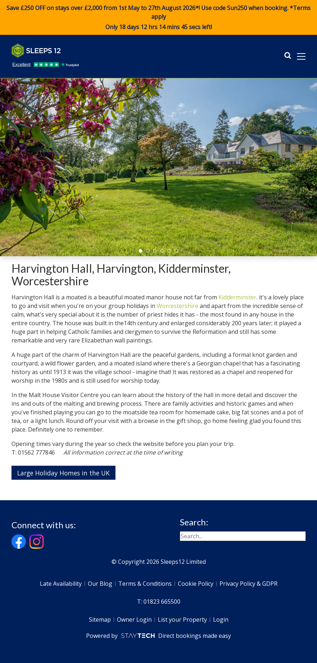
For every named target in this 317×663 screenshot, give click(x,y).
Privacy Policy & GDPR (248, 584)
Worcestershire (177, 306)
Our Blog (100, 584)
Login (220, 619)
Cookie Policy (195, 584)
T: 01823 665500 (158, 602)
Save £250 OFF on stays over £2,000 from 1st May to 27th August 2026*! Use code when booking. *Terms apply (158, 17)
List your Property (182, 619)
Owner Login (134, 619)
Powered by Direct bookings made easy (158, 635)
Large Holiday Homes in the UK (63, 473)
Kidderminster (237, 297)
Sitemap (100, 619)
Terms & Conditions (145, 584)
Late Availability (61, 584)
